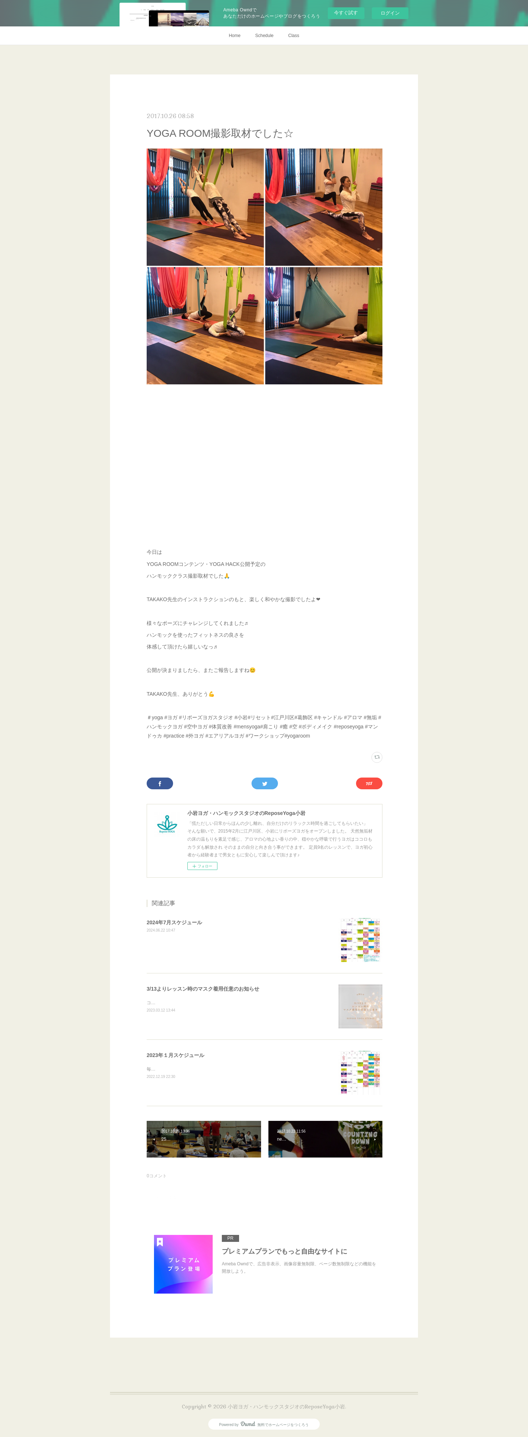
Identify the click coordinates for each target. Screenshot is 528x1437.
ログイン (390, 13)
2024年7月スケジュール (174, 922)
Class (293, 35)
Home (235, 35)
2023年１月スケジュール (175, 1055)
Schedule (264, 35)
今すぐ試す (346, 12)
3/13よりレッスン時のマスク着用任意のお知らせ (203, 989)
